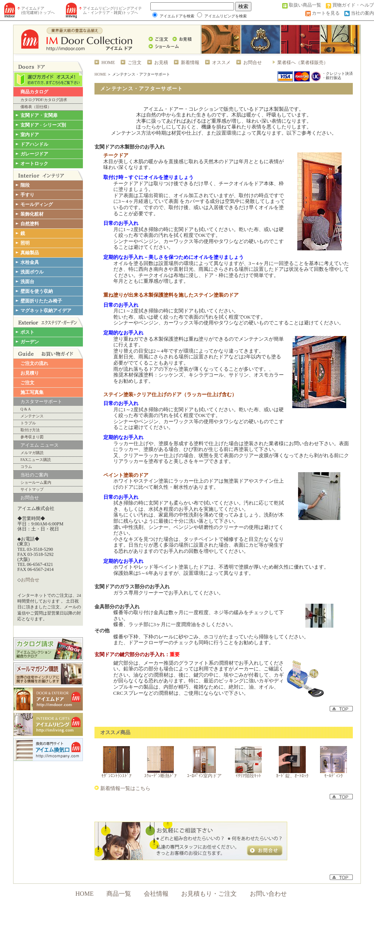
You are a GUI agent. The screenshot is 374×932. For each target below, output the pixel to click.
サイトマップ (32, 489)
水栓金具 (29, 262)
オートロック (34, 163)
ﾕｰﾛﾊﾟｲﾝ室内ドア (204, 775)
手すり (27, 195)
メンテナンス (32, 416)
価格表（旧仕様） (35, 107)
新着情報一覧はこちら (124, 788)
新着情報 (190, 62)
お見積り (29, 373)
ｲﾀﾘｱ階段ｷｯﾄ (248, 775)
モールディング (36, 204)
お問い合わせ (268, 893)
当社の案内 (362, 13)
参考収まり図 (32, 437)
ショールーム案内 (35, 483)
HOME (108, 62)
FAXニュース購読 (35, 460)
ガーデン (29, 341)
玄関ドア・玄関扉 (38, 115)
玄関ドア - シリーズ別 (43, 125)
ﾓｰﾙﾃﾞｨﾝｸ (333, 775)
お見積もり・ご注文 (209, 893)
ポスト (27, 332)
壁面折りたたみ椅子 (41, 301)
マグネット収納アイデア (45, 310)
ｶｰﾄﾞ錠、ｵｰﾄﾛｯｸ (292, 775)
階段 (25, 185)
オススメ (221, 62)
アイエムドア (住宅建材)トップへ (38, 10)
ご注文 (27, 382)
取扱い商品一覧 (305, 5)
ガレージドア (34, 154)
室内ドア (29, 134)
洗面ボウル (32, 272)
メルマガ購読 (32, 453)
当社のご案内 (34, 475)
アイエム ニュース (39, 445)
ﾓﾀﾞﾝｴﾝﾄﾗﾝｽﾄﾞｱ (116, 775)
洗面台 (27, 281)
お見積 (161, 62)
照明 (25, 243)
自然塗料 (29, 223)
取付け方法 (30, 430)
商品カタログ (34, 92)
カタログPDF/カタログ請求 (43, 100)
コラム (26, 467)
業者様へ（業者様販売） (302, 62)
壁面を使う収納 (36, 291)
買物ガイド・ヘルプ (353, 5)
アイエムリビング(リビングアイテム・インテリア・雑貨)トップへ (112, 10)
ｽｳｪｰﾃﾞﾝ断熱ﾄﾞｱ (160, 775)
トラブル (28, 423)
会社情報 (156, 893)
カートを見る (326, 13)
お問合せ (29, 497)
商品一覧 (118, 893)
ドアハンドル (34, 144)
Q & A (25, 409)
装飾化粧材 (32, 214)
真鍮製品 (29, 252)
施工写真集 (32, 392)
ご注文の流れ (34, 363)
